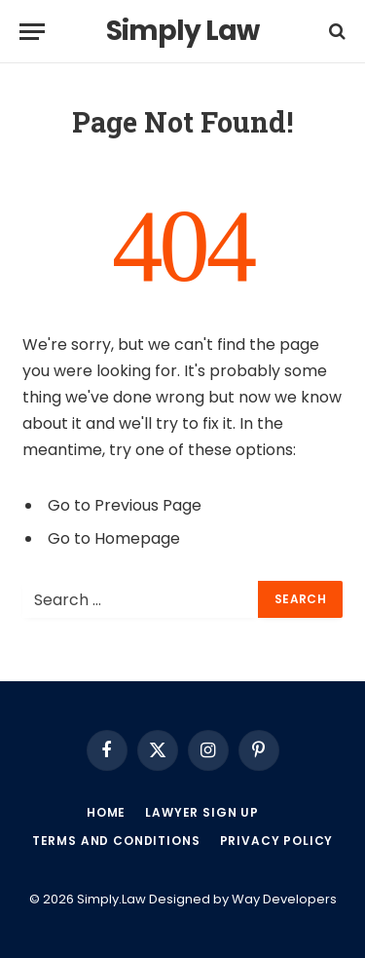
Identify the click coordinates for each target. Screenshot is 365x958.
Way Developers (284, 899)
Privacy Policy (277, 840)
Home (106, 812)
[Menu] (32, 32)
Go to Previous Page (124, 505)
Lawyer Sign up (202, 812)
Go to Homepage (114, 538)
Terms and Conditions (116, 840)
